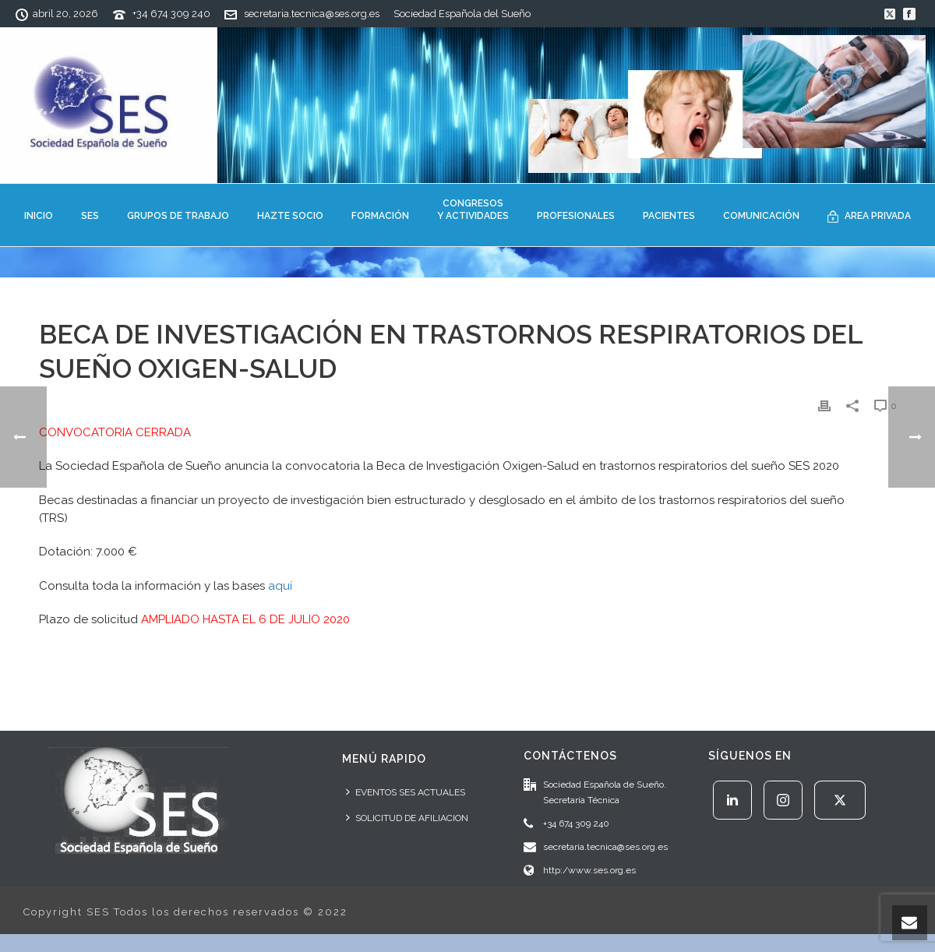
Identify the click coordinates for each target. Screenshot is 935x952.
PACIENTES (669, 215)
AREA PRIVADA (869, 216)
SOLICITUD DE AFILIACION (407, 817)
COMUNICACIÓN (761, 215)
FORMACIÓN (380, 215)
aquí (280, 586)
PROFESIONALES (576, 215)
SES (90, 215)
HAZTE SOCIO (290, 215)
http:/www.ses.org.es (589, 870)
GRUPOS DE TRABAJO (178, 215)
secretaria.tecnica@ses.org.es (311, 13)
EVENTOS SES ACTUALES (405, 792)
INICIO (38, 215)
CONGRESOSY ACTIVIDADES (473, 209)
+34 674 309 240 (171, 13)
